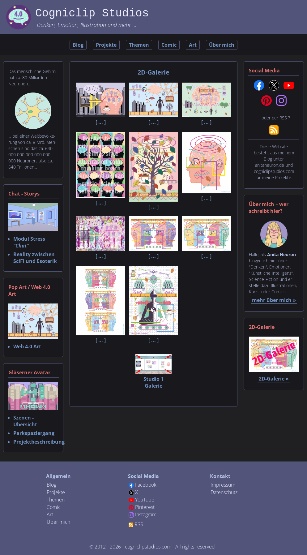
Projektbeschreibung (39, 441)
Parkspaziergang (33, 433)
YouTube (144, 499)
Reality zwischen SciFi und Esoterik (35, 258)
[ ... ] (100, 119)
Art (193, 44)
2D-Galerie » (274, 378)
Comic (169, 44)
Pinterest (145, 507)
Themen (139, 44)
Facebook (145, 484)
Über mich (221, 44)
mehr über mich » (274, 300)
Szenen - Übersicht (25, 421)
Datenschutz (224, 492)
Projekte (106, 44)
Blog (78, 44)
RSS (138, 524)
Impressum (223, 484)
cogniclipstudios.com (148, 546)
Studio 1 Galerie (153, 379)
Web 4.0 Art (27, 346)
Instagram (145, 514)
